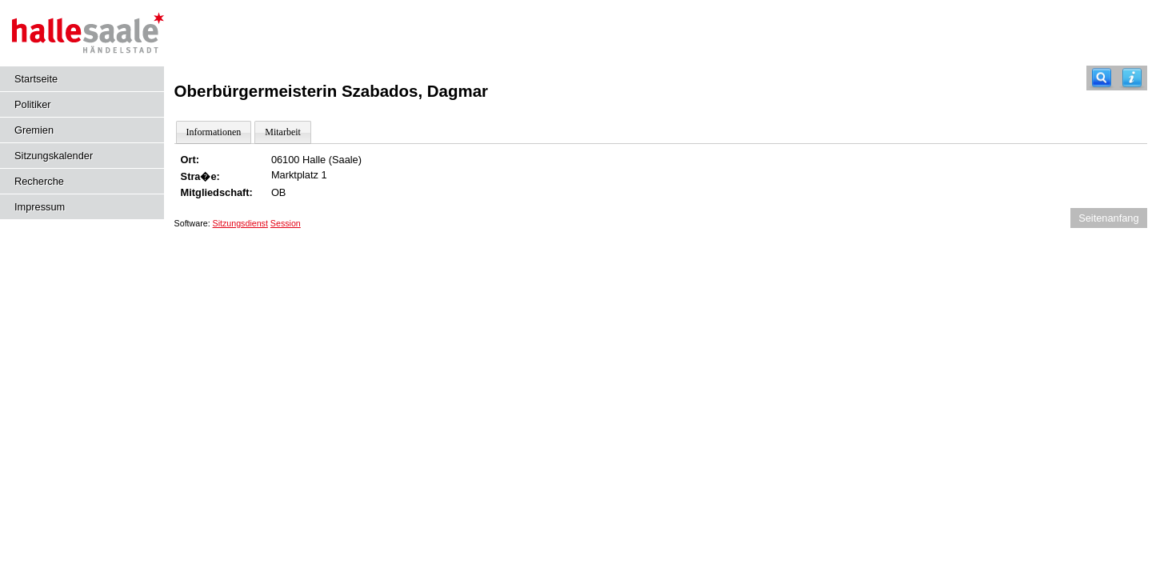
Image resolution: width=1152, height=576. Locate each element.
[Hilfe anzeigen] (1132, 78)
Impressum (39, 207)
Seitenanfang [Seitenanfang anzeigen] (1108, 218)
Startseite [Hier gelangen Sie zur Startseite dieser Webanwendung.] (36, 79)
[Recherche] (1101, 78)
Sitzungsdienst (240, 223)
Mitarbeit (283, 132)
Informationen (214, 132)
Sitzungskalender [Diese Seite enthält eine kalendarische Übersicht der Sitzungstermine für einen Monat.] (53, 156)
